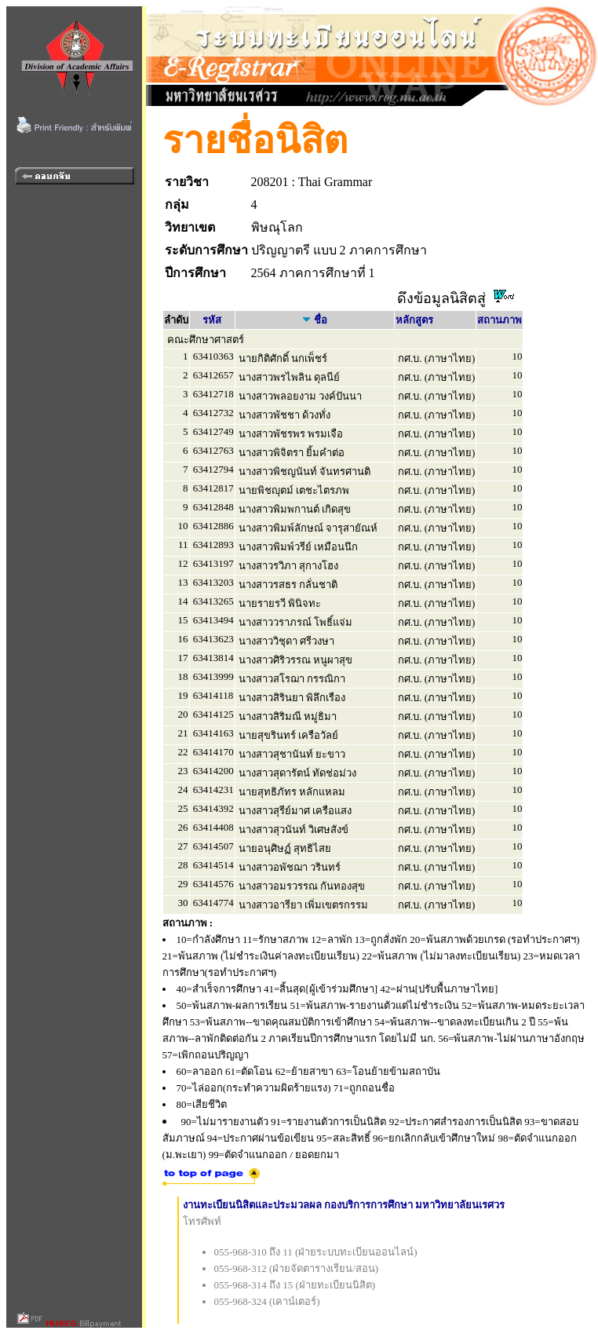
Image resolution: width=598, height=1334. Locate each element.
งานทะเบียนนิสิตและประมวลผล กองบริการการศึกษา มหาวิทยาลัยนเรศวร (344, 1205)
